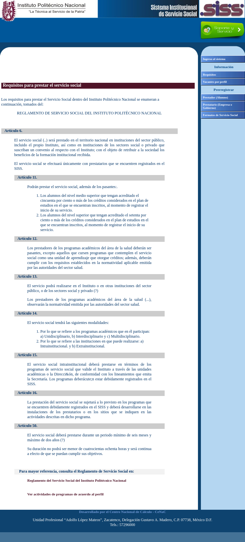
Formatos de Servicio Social (220, 115)
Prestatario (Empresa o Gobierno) (217, 106)
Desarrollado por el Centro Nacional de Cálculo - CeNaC (122, 512)
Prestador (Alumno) (215, 97)
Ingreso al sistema (214, 59)
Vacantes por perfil (215, 81)
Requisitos (209, 74)
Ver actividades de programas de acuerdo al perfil (65, 494)
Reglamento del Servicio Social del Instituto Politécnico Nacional (76, 480)
